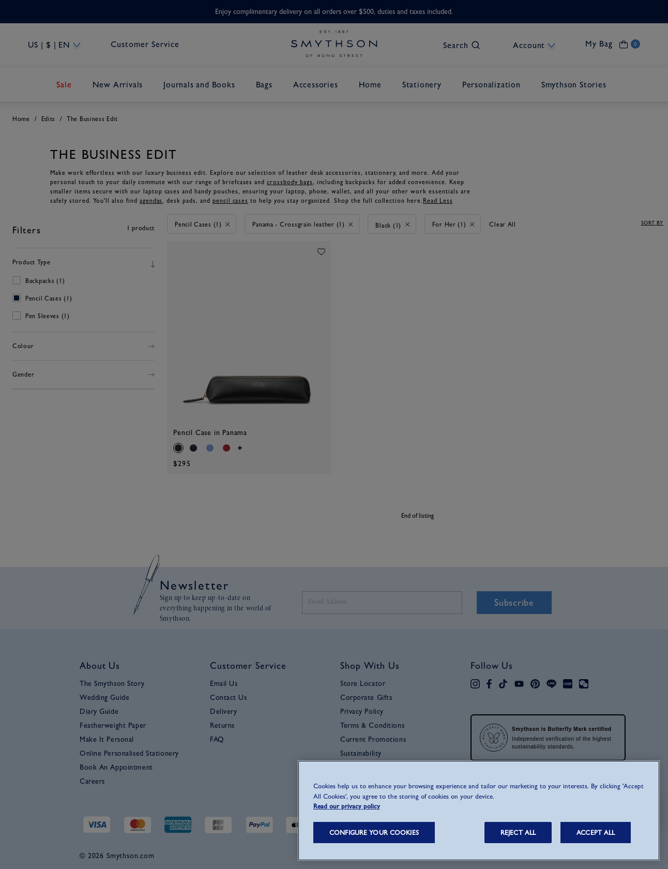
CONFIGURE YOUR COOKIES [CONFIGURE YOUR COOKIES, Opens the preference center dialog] (374, 832)
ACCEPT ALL (595, 832)
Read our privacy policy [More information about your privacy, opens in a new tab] (346, 806)
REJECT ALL (518, 832)
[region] (479, 810)
